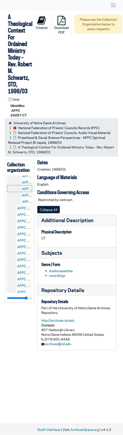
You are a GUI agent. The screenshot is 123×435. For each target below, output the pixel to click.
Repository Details (62, 290)
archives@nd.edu (58, 344)
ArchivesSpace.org (84, 429)
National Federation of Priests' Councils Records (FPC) (58, 128)
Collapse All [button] (48, 209)
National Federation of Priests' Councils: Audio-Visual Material (64, 132)
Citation (42, 23)
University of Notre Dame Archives (40, 123)
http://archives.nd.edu (57, 320)
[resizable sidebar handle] (19, 298)
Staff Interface (48, 429)
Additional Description (67, 220)
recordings (57, 275)
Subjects (51, 252)
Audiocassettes (61, 271)
